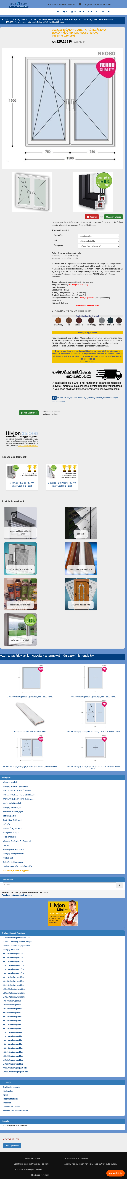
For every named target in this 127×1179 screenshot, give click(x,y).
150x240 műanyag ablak (13, 1064)
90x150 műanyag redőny (13, 957)
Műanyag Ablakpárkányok (13, 854)
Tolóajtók (6, 824)
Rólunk (5, 1095)
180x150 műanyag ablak (13, 1048)
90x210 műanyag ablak (12, 1024)
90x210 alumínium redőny (13, 985)
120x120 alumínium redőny (14, 989)
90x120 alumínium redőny (13, 977)
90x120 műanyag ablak (12, 1017)
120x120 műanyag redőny (13, 965)
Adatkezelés (8, 1091)
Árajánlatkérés (113, 217)
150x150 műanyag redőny (13, 973)
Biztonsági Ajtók (9, 816)
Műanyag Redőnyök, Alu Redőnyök (17, 841)
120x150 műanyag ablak (13, 1036)
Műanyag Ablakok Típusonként (15, 786)
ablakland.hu (86, 1158)
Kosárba (92, 217)
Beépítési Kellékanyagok (13, 862)
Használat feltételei (10, 1099)
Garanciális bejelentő (40, 1164)
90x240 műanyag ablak (12, 1028)
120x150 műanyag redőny (13, 969)
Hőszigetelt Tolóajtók (11, 833)
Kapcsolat (7, 1103)
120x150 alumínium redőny (14, 993)
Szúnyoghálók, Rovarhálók (14, 849)
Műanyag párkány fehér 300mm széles (30, 732)
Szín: (56, 240)
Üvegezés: (59, 245)
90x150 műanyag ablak (12, 1020)
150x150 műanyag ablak (13, 1040)
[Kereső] (119, 885)
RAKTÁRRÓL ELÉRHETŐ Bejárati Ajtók (19, 795)
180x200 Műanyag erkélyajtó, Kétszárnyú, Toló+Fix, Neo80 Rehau (93, 732)
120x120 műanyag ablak (13, 1032)
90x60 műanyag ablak (12, 1013)
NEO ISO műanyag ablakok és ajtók (17, 942)
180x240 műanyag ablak (13, 1056)
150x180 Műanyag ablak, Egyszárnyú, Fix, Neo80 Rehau (30, 697)
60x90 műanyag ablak (12, 1005)
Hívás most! (89, 362)
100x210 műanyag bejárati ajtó (15, 1072)
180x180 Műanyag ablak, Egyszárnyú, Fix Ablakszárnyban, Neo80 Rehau (93, 768)
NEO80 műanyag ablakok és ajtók (16, 938)
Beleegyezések (12, 1146)
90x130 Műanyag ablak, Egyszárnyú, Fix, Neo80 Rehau (93, 697)
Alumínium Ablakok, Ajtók (13, 812)
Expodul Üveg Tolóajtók (12, 828)
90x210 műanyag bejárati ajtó (15, 1068)
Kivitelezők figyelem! (40, 1175)
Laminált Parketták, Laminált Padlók (17, 866)
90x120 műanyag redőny (13, 953)
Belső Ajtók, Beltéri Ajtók (12, 820)
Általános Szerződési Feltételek (15, 1111)
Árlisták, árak (8, 858)
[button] (65, 11)
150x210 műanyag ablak (13, 1060)
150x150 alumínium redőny (14, 997)
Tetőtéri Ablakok (9, 837)
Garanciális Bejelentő (11, 1107)
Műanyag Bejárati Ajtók (12, 807)
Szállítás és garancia (11, 1087)
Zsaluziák (6, 845)
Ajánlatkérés (115, 1173)
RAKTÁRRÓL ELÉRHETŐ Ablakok (17, 791)
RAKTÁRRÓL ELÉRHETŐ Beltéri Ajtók (18, 799)
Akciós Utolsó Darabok (12, 803)
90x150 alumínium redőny (13, 981)
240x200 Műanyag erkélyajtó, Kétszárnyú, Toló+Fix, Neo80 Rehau (30, 767)
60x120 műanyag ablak (12, 1009)
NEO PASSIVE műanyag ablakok (16, 946)
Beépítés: (58, 235)
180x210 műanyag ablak (13, 1052)
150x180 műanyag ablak (13, 1044)
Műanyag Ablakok (10, 782)
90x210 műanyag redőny (13, 961)
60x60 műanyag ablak (12, 1001)
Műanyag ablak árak (11, 950)
